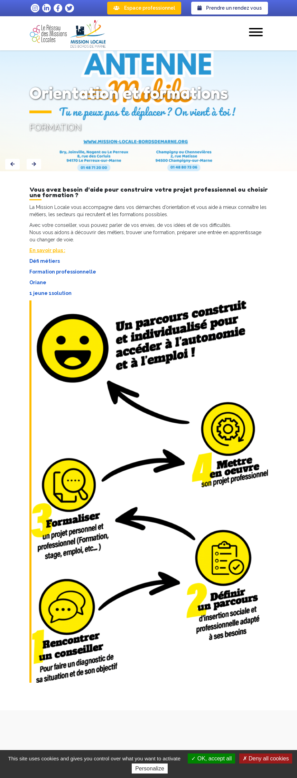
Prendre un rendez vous (229, 8)
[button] (256, 33)
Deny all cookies (266, 758)
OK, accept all (211, 758)
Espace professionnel (144, 8)
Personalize (149, 768)
